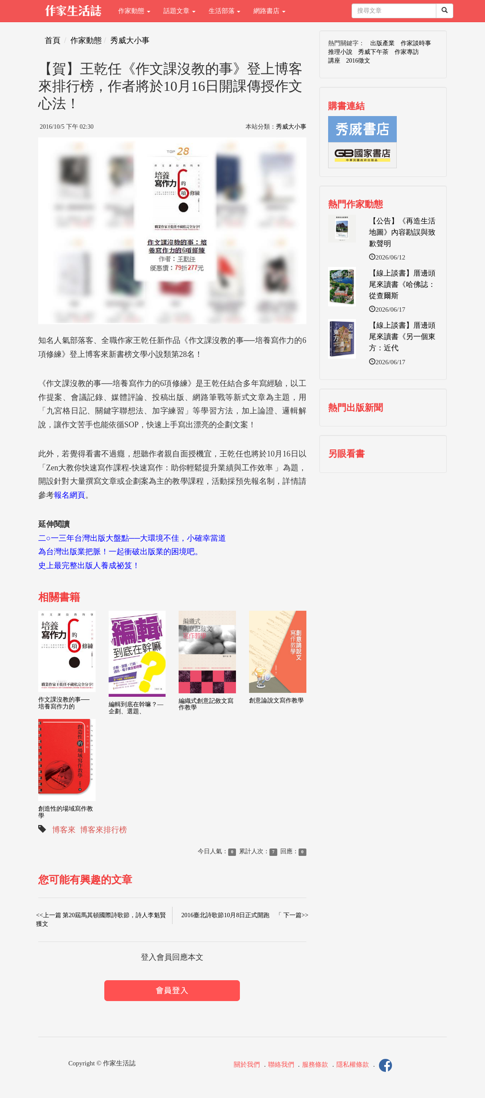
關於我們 (247, 1064)
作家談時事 (416, 43)
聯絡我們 (281, 1064)
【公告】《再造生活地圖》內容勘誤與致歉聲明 (402, 232)
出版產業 (382, 43)
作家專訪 (407, 52)
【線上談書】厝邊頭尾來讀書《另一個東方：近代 (402, 337)
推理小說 (340, 52)
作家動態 (134, 10)
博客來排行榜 (103, 829)
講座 (334, 60)
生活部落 (225, 10)
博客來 (64, 829)
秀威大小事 (129, 40)
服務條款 (315, 1064)
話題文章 (179, 10)
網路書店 (269, 10)
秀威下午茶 (373, 52)
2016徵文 (358, 60)
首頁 (52, 40)
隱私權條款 (352, 1064)
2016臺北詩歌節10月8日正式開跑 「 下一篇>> (244, 915)
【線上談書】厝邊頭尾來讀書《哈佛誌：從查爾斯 (402, 284)
